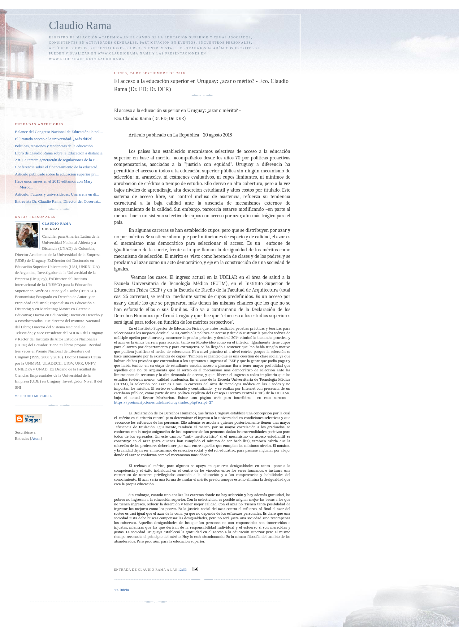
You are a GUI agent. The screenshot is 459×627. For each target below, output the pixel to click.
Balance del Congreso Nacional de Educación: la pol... (59, 131)
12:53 (183, 569)
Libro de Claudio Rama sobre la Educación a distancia (58, 153)
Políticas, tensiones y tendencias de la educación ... (56, 146)
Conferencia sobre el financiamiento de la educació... (57, 167)
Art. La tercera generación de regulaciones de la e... (56, 160)
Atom (36, 438)
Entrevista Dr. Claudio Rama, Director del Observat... (58, 201)
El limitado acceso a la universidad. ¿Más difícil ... (56, 138)
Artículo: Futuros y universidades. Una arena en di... (57, 194)
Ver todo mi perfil (33, 396)
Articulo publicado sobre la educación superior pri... (57, 174)
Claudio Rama (80, 25)
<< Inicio (121, 589)
